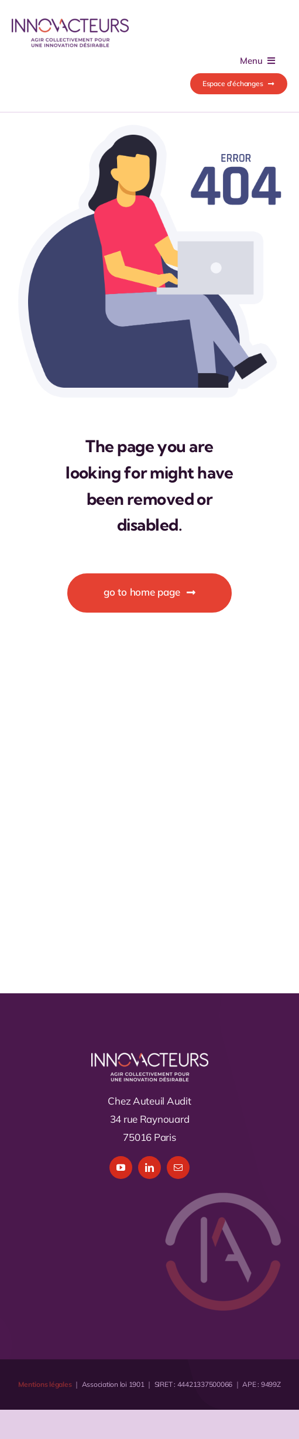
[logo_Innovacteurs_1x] (70, 22)
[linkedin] (149, 1167)
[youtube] (120, 1167)
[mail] (178, 1167)
